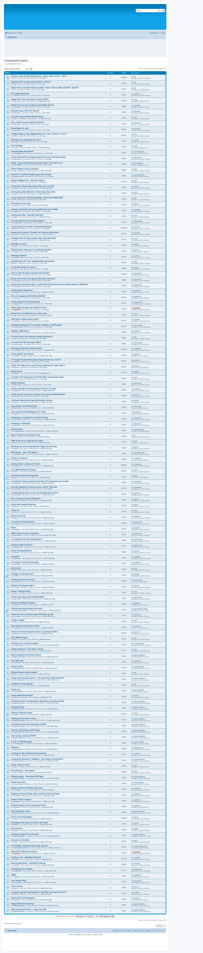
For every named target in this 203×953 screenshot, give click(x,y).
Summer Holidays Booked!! (23, 603)
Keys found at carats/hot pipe (24, 406)
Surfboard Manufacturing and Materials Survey (31, 400)
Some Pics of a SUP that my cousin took (29, 313)
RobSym (16, 252)
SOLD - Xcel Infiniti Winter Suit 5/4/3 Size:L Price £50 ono (36, 163)
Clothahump (17, 466)
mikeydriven (17, 159)
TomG (15, 379)
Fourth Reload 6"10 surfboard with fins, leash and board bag (37, 157)
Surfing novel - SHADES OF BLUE (26, 857)
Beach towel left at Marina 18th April (27, 788)
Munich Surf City (18, 516)
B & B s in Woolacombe (21, 742)
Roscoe (15, 819)
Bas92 (15, 477)
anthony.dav (17, 385)
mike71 (15, 471)
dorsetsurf (16, 605)
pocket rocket (17, 666)
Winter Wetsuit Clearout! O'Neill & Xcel (28, 308)
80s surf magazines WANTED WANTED (28, 296)
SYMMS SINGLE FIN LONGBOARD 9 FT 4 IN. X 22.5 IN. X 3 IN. (38, 134)
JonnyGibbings (18, 784)
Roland (15, 830)
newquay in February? (21, 423)
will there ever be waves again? (25, 643)
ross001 (16, 402)
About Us (15, 510)
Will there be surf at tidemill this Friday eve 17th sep (34, 446)
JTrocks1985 (17, 327)
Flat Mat (16, 894)
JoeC (15, 639)
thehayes (16, 900)
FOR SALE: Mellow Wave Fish (24, 319)
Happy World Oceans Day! (22, 904)
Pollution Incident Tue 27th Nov (25, 834)
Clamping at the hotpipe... (22, 869)
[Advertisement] (85, 47)
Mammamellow (18, 691)
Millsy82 (16, 373)
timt (14, 78)
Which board (16, 371)
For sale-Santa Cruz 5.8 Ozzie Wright (27, 221)
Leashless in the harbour (22, 684)
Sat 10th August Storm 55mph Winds (27, 117)
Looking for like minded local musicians (28, 753)
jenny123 (16, 228)
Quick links (11, 33)
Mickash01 (17, 414)
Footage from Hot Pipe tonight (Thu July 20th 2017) (33, 238)
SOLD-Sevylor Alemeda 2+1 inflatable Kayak (30, 250)
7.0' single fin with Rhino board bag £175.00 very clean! (35, 360)
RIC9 (15, 136)
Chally (15, 512)
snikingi (15, 824)
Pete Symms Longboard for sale (25, 140)
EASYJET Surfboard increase (24, 852)
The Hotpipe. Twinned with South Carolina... (30, 846)
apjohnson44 (17, 547)
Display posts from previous (70, 916)
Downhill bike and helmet (22, 151)
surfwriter (16, 859)
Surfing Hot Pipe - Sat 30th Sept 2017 (27, 215)
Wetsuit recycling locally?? (23, 585)
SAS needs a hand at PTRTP (23, 736)
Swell (15, 570)
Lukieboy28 (17, 275)
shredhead (16, 390)
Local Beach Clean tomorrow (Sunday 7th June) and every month (40, 481)
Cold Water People (19, 637)
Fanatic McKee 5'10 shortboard (24, 302)
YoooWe (16, 552)
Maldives (15, 747)
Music (13, 527)
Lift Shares (47, 228)
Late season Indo (18, 880)
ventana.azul (17, 523)
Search (159, 10)
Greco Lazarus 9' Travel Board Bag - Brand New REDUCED (37, 198)
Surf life (15, 142)
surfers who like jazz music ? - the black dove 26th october (37, 678)
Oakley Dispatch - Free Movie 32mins (27, 649)
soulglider (16, 361)
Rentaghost (17, 350)
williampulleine (18, 749)
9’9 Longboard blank (20, 93)
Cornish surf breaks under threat (25, 730)
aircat (15, 442)
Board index (12, 930)
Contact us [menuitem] (117, 930)
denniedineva (17, 581)
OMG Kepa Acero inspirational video (27, 441)
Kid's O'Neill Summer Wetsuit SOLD (27, 122)
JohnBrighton (17, 223)
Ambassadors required (21, 290)
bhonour (16, 269)
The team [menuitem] (127, 930)
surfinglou (16, 321)
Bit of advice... (17, 828)
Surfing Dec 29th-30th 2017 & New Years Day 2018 (33, 192)
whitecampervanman (20, 848)
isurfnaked (16, 564)
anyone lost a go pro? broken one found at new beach (35, 232)
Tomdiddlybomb (18, 153)
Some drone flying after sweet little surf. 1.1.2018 (32, 186)
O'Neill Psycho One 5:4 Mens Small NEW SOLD (32, 105)
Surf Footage (16, 146)
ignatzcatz (16, 130)
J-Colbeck (16, 755)
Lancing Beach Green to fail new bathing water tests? (34, 493)
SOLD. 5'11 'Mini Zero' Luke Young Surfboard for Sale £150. (37, 365)
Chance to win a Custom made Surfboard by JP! (32, 614)
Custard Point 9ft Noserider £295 (25, 342)
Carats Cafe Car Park (20, 765)
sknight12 (16, 529)
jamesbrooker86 (18, 176)
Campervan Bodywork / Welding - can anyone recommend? (37, 759)
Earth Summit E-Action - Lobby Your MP (28, 909)
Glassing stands (18, 255)
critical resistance (19, 680)
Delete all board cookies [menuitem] (142, 930)
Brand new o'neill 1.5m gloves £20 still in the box (32, 279)
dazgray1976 (17, 304)
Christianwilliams (19, 761)
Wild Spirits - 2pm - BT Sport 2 (24, 452)
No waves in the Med (20, 840)
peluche (16, 888)
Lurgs (15, 101)
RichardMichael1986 (20, 610)
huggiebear (17, 211)
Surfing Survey (17, 707)
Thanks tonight (17, 620)
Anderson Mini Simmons (22, 545)
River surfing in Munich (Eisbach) (26, 499)
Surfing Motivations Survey (23, 580)
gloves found (17, 429)
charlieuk (16, 95)
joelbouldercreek (19, 454)
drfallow (15, 246)
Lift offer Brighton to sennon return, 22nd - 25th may (34, 487)
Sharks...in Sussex (19, 458)
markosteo (16, 107)
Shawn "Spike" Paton (20, 799)
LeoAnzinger (17, 541)
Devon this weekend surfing (23, 504)
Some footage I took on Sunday (25, 169)
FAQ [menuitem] (20, 33)
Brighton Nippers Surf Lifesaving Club (28, 805)
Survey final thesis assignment (24, 475)
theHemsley (17, 408)
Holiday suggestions (20, 331)
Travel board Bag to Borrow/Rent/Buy (27, 597)
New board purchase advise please (26, 348)
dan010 (15, 188)
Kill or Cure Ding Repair (21, 817)
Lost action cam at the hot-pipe (24, 562)
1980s (13, 875)
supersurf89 (17, 599)
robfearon (16, 518)
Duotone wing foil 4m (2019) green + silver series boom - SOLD (39, 76)
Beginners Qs (49, 350)
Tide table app (17, 661)
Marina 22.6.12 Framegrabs (23, 898)
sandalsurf (16, 292)
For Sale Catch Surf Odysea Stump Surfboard (31, 336)
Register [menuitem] (155, 33)
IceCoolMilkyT (18, 165)
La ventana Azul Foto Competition (26, 539)
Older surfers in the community (25, 533)
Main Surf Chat (45, 101)
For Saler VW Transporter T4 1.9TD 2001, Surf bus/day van (36, 377)
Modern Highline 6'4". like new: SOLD (27, 180)
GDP (14, 199)
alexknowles (17, 535)
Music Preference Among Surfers (25, 435)
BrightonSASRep (19, 657)
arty (14, 686)
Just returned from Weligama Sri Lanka (28, 412)
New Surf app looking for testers (25, 626)
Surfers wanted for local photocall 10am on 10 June (33, 389)
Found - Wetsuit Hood (20, 591)
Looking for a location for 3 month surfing (29, 418)
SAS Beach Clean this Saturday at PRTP (28, 724)
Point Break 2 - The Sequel (22, 771)
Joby (14, 338)
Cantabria (15, 556)
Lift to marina (17, 886)
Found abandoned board (22, 695)
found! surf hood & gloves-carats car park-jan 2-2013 (34, 632)
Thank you (15, 689)
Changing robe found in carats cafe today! (29, 823)
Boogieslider (17, 871)
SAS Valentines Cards (20, 811)
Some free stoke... (19, 782)
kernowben (17, 616)
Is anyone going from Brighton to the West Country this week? (38, 892)
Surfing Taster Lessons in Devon (25, 464)
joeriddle (16, 576)
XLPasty (16, 587)
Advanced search (163, 10)
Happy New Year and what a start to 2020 (29, 99)
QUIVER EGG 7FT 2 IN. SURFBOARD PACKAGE (32, 261)
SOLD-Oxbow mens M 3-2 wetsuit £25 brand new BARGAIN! (37, 394)
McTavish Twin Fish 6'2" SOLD (24, 111)
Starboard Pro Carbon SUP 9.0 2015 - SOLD (30, 82)
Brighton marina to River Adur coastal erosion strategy (35, 794)
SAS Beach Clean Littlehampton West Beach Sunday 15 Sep (37, 701)
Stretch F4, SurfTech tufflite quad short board (31, 174)
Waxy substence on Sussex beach (26, 655)
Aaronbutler (17, 489)
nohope (15, 714)
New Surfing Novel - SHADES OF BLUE (28, 863)
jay (14, 437)
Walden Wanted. (18, 383)
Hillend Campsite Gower (21, 713)
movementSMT (18, 743)
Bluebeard (16, 333)
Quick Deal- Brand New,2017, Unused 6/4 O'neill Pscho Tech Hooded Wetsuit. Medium (49, 284)
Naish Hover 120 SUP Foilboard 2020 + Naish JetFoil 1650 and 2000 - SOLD (44, 88)
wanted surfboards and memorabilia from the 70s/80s (34, 209)
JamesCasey (17, 344)
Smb (14, 674)
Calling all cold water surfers (23, 718)
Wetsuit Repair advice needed (24, 672)
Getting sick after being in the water (27, 608)
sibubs (15, 842)
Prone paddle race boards (22, 354)
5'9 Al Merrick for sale (20, 203)
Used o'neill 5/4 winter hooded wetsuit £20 (29, 273)
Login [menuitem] (163, 33)
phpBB (78, 934)
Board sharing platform (21, 551)
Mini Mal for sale (18, 244)
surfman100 (17, 419)
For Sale (42, 78)
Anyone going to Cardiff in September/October (31, 227)
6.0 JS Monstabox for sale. (22, 267)
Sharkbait (16, 309)
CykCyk (15, 205)
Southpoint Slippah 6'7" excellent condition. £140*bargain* (37, 325)
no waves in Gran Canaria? (23, 522)
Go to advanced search (14, 64)
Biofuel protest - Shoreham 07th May (27, 776)
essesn (15, 500)
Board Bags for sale (20, 128)
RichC (15, 182)
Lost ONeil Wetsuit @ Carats (23, 470)
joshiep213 (17, 425)
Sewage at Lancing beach (22, 574)
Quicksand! (16, 568)
